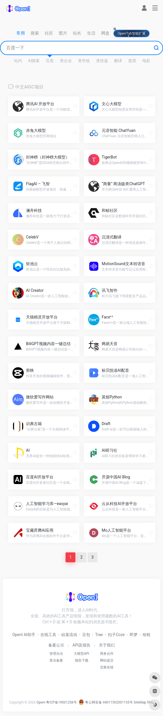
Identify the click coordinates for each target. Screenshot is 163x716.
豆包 (86, 634)
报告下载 (81, 660)
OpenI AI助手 (23, 634)
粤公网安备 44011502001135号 (106, 702)
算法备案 (56, 660)
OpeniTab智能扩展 (131, 33)
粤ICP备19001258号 (61, 702)
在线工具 (48, 634)
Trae (99, 634)
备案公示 (56, 645)
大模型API (81, 654)
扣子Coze (116, 634)
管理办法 (56, 654)
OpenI (40, 702)
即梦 (134, 634)
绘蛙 (147, 634)
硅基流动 (69, 634)
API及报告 (82, 645)
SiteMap (140, 702)
